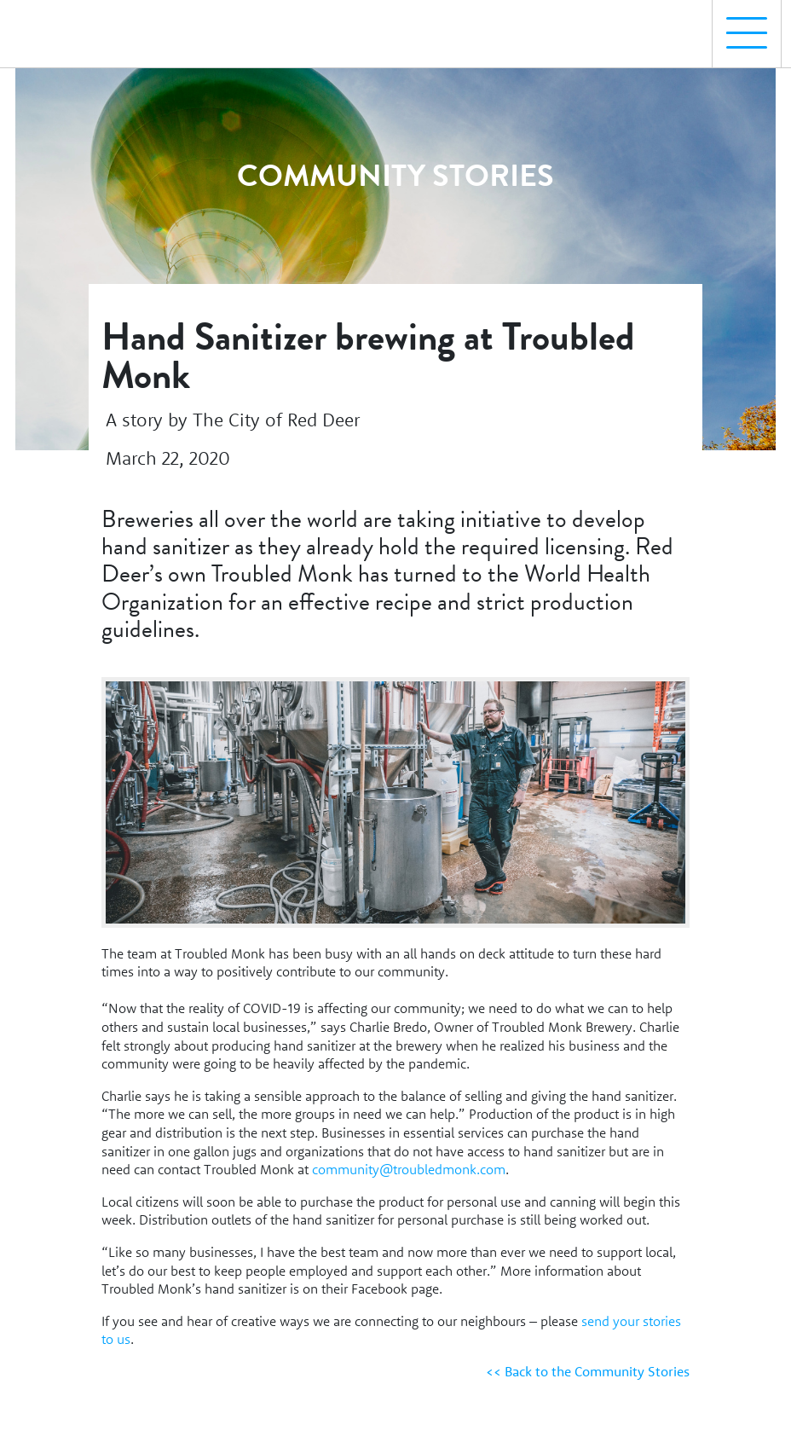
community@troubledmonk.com (408, 1169)
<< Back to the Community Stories (588, 1371)
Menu (740, 24)
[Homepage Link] (88, 26)
